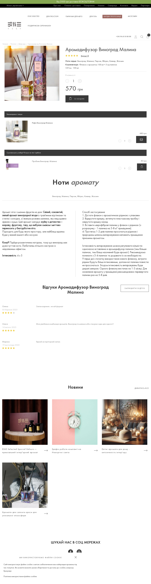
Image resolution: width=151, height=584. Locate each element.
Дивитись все (142, 388)
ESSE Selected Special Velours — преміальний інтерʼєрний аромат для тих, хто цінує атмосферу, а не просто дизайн (21, 451)
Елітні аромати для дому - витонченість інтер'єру (116, 451)
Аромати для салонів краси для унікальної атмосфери (19, 514)
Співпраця (112, 6)
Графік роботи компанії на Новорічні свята (66, 451)
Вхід (135, 37)
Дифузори (22, 44)
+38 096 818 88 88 (123, 37)
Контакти (124, 6)
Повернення (89, 6)
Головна (5, 44)
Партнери (145, 6)
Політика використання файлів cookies (20, 576)
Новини (101, 6)
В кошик (77, 99)
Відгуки (134, 6)
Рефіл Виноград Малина (42, 123)
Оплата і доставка (72, 6)
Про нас (57, 6)
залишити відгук (134, 288)
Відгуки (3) (85, 56)
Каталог (14, 44)
